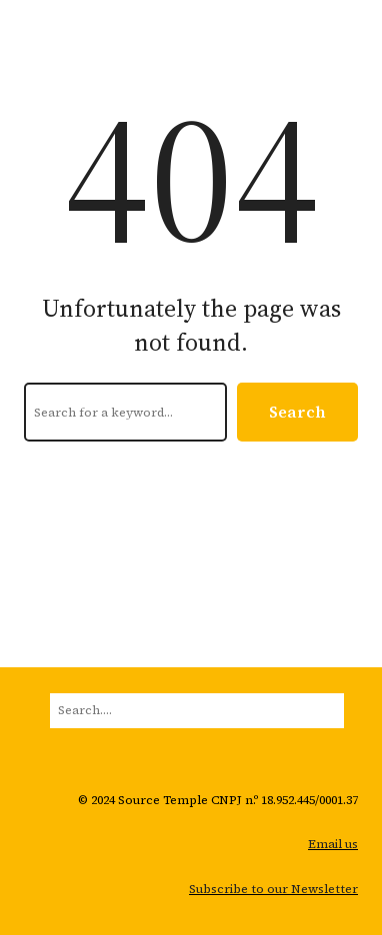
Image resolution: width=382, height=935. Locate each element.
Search (297, 412)
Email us (333, 844)
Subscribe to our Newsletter (273, 889)
